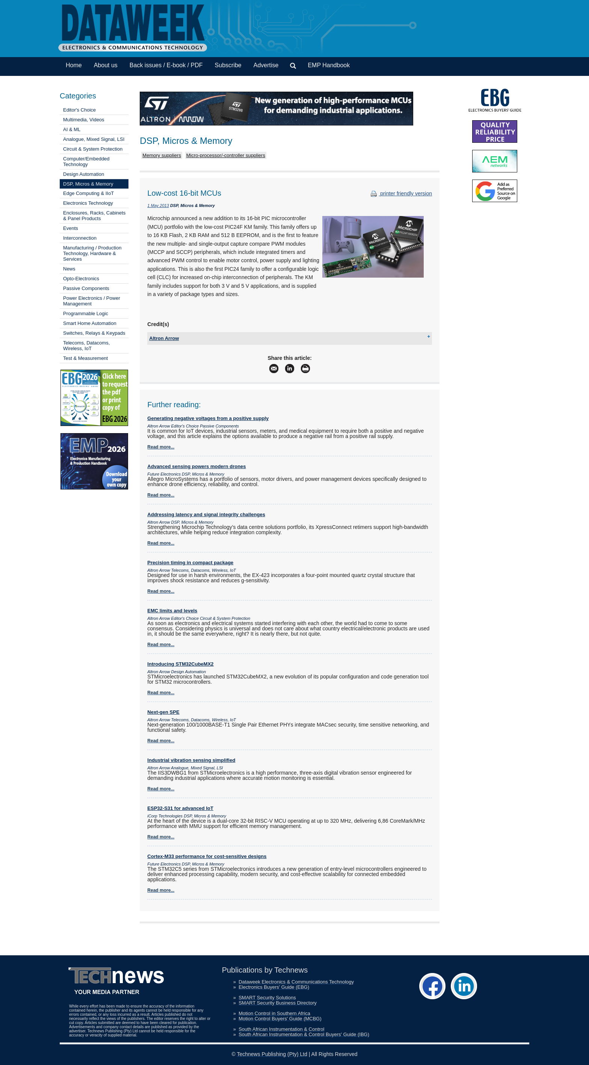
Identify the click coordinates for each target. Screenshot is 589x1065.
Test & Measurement (85, 358)
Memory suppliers (161, 155)
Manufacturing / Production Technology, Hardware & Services (92, 253)
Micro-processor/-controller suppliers (225, 155)
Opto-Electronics (81, 278)
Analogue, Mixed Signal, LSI (93, 139)
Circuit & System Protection (92, 149)
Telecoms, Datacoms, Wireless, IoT (86, 345)
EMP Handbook (329, 65)
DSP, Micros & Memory (88, 184)
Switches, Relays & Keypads (94, 333)
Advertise (266, 65)
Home (74, 65)
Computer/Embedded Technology (86, 161)
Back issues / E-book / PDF (166, 65)
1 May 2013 (158, 205)
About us (106, 65)
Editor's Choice (79, 110)
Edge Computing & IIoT (88, 193)
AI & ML (71, 129)
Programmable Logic (85, 313)
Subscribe (228, 65)
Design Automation (83, 174)
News (69, 269)
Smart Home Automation (89, 323)
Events (70, 228)
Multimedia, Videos (83, 119)
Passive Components (86, 288)
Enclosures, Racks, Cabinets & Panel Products (94, 215)
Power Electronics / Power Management (91, 301)
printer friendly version (400, 193)
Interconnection (80, 238)
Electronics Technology (88, 203)
